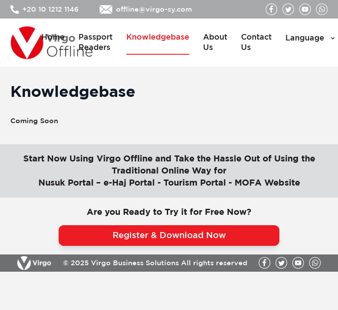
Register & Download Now (169, 235)
